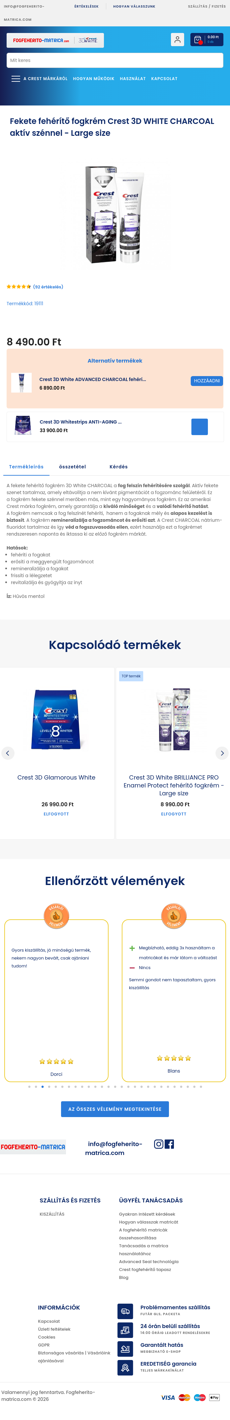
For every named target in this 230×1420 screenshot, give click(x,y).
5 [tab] (55, 1087)
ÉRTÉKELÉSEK (87, 6)
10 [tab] (88, 1087)
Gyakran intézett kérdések (147, 1214)
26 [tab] (194, 1087)
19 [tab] (148, 1087)
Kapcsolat (164, 78)
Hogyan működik (94, 78)
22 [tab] (168, 1087)
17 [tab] (135, 1087)
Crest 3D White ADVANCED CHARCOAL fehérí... (92, 379)
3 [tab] (42, 1087)
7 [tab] (69, 1087)
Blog (124, 1277)
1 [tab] (29, 1087)
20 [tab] (154, 1087)
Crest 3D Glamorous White (56, 778)
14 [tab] (115, 1087)
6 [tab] (62, 1087)
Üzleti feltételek (54, 1329)
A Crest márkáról (45, 78)
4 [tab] (49, 1087)
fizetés (219, 6)
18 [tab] (141, 1087)
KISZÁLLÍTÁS (52, 1214)
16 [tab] (128, 1087)
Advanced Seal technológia (149, 1261)
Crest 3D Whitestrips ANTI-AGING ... (80, 422)
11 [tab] (95, 1087)
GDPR (43, 1345)
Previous (8, 753)
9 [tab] (82, 1087)
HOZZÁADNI (199, 427)
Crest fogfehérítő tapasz (145, 1269)
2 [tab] (36, 1087)
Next (222, 753)
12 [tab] (102, 1087)
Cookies (46, 1337)
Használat (133, 78)
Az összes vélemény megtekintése (115, 1109)
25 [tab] (187, 1087)
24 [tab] (181, 1087)
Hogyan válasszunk (134, 6)
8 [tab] (75, 1087)
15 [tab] (121, 1087)
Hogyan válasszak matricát (148, 1222)
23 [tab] (174, 1087)
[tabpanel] (56, 1000)
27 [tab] (201, 1087)
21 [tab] (161, 1087)
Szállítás (198, 6)
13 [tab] (108, 1087)
